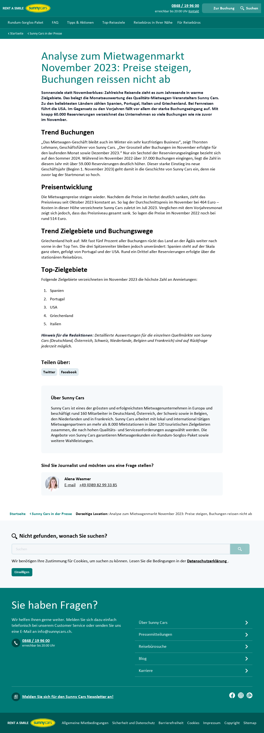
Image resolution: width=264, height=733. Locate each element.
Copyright (232, 723)
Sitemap (249, 723)
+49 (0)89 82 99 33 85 (98, 485)
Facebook (69, 372)
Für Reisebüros (189, 22)
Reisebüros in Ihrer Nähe (153, 22)
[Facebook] (232, 695)
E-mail (70, 485)
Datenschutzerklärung (207, 561)
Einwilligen (21, 572)
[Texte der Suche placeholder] (121, 549)
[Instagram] (241, 695)
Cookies (193, 723)
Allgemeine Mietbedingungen (85, 723)
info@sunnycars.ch (54, 631)
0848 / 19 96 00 (36, 641)
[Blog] (249, 695)
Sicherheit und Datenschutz (133, 723)
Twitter (49, 372)
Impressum (212, 723)
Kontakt (193, 11)
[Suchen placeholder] (240, 549)
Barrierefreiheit (171, 723)
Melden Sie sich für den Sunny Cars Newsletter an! (67, 697)
